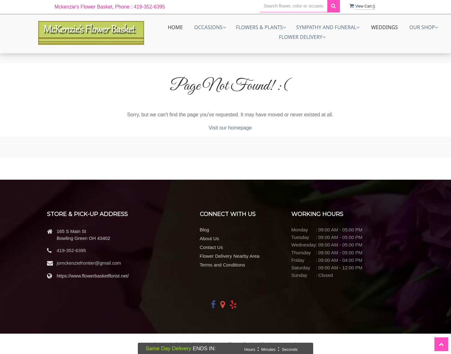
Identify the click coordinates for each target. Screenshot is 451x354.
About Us (209, 238)
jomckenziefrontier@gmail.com (89, 263)
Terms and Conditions (222, 264)
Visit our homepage (230, 127)
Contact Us (211, 247)
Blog (204, 229)
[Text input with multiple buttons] (293, 6)
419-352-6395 (71, 250)
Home (175, 27)
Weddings (384, 27)
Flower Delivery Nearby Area (230, 256)
